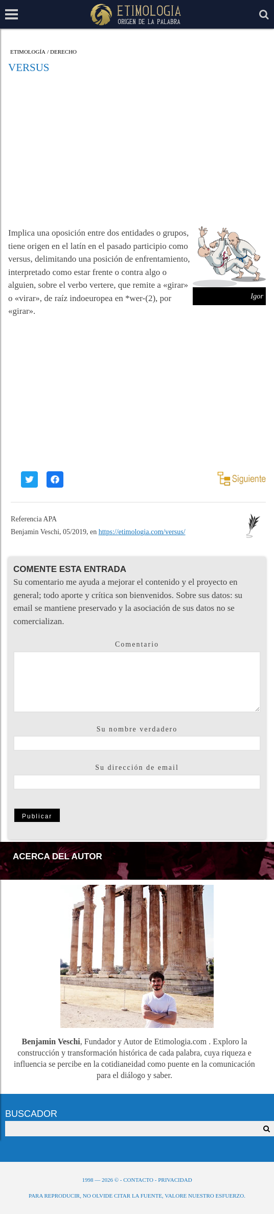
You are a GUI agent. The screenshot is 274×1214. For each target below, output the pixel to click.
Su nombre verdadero (137, 729)
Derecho (63, 52)
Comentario (137, 644)
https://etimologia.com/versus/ (142, 532)
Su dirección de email (137, 767)
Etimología (27, 52)
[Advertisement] (137, 150)
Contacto (138, 1180)
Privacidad (175, 1180)
